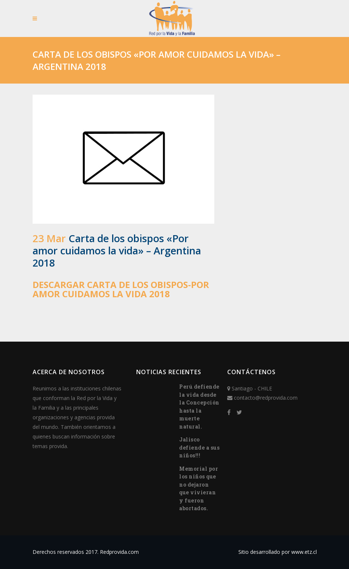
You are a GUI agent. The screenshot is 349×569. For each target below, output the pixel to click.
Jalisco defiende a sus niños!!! (199, 447)
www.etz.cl (304, 551)
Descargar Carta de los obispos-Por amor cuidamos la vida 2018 (121, 289)
